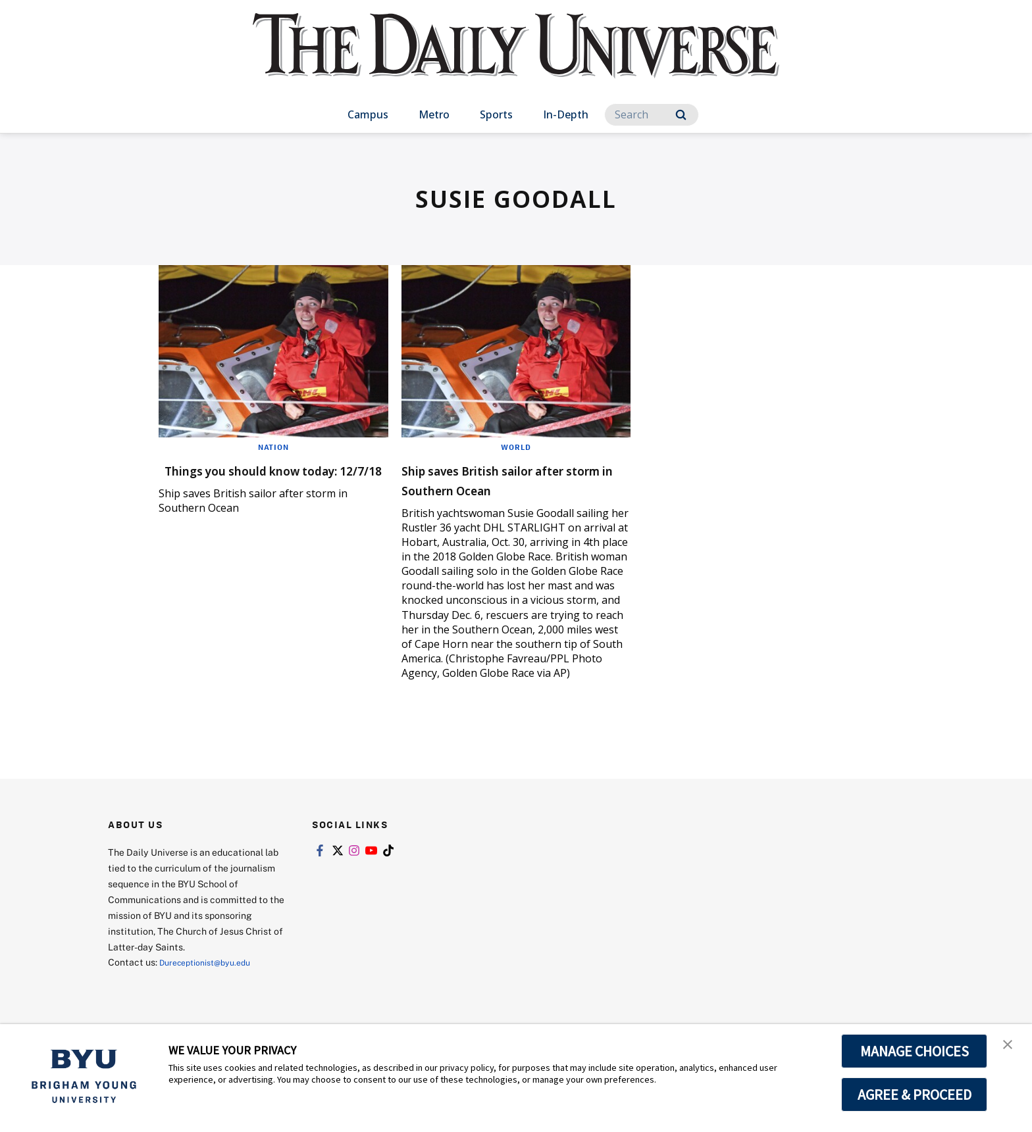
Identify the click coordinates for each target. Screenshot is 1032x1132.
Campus (368, 114)
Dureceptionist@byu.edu (212, 962)
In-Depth (565, 114)
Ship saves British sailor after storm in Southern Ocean (515, 479)
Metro (434, 114)
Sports (496, 114)
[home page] (516, 59)
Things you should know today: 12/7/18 (253, 479)
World (516, 446)
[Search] (651, 114)
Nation (273, 446)
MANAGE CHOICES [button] (914, 1051)
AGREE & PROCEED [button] (914, 1094)
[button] (1010, 1048)
